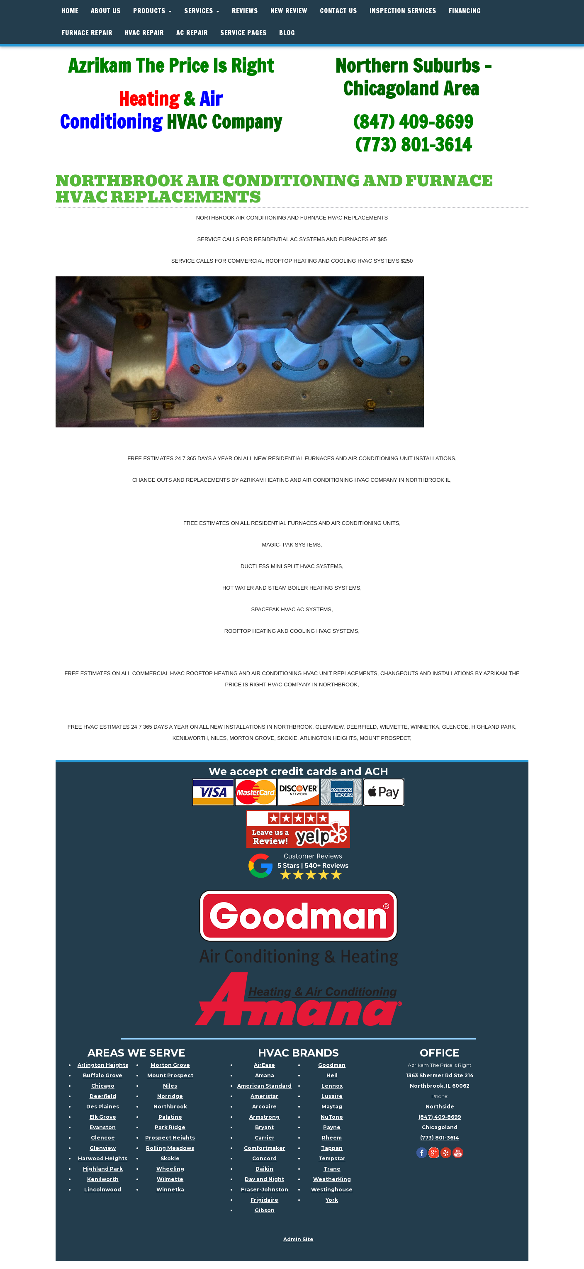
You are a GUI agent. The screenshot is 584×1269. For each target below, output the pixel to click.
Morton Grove (170, 1065)
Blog (287, 33)
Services (201, 11)
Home (70, 11)
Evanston (103, 1127)
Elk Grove (103, 1116)
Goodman (332, 1065)
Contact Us (338, 11)
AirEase (264, 1065)
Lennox (332, 1085)
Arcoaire (264, 1106)
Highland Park (103, 1168)
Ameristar (264, 1096)
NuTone (332, 1116)
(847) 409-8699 (440, 1116)
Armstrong (264, 1116)
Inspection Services (403, 11)
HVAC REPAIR (144, 33)
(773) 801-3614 (439, 1137)
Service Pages (243, 33)
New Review (288, 11)
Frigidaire (264, 1199)
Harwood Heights (102, 1158)
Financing (465, 11)
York (332, 1199)
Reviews (245, 11)
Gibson (265, 1210)
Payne (332, 1127)
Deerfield (103, 1096)
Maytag (331, 1106)
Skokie (170, 1158)
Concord (264, 1158)
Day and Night (264, 1179)
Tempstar (332, 1158)
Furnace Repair (87, 33)
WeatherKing (332, 1179)
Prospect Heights (170, 1137)
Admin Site (298, 1239)
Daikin (264, 1168)
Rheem (332, 1137)
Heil (332, 1075)
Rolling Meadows (170, 1148)
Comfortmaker (264, 1148)
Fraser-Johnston (264, 1189)
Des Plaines (102, 1106)
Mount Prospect (170, 1075)
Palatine (170, 1116)
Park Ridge (170, 1127)
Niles (170, 1085)
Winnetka (170, 1189)
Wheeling (170, 1168)
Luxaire (332, 1096)
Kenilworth (103, 1179)
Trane (332, 1168)
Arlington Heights (103, 1065)
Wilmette (170, 1179)
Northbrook (170, 1106)
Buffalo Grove (102, 1075)
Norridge (170, 1096)
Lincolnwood (102, 1189)
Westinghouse (332, 1189)
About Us (106, 11)
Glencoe (103, 1137)
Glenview (103, 1148)
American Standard (264, 1085)
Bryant (264, 1127)
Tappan (332, 1148)
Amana (264, 1075)
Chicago (102, 1085)
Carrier (265, 1137)
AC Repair (192, 33)
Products (152, 11)
